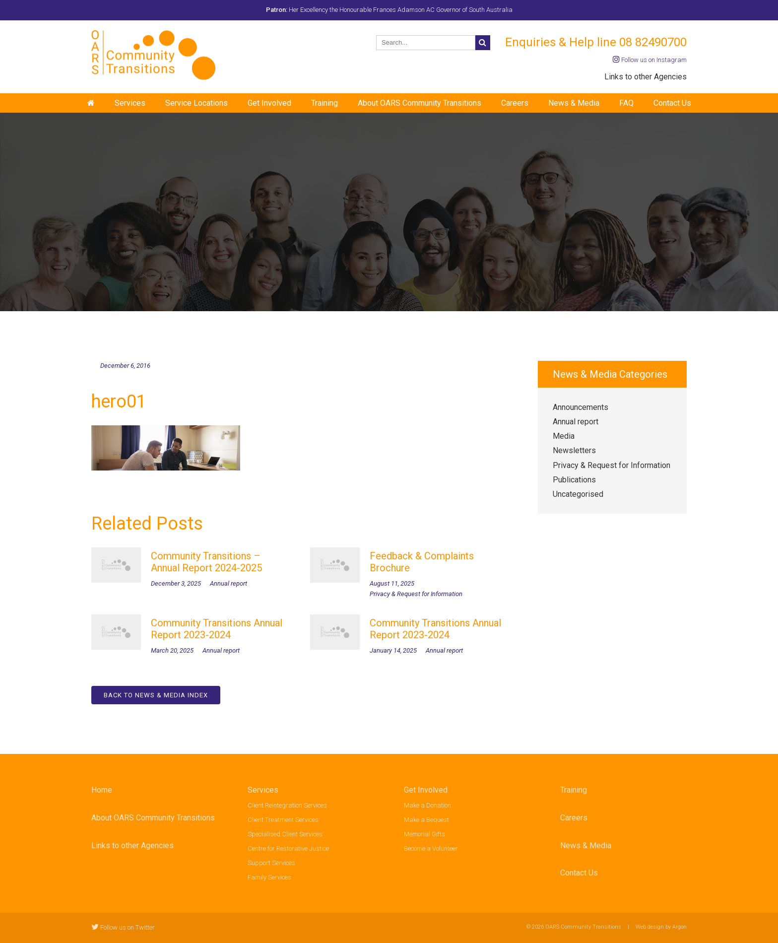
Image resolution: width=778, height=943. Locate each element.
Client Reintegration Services (287, 805)
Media (564, 436)
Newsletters (574, 450)
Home (101, 790)
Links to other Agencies (645, 76)
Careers (514, 103)
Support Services (271, 863)
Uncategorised (578, 494)
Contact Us (672, 103)
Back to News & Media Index (156, 695)
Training (324, 103)
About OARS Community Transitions (419, 103)
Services (130, 103)
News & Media (573, 103)
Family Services (269, 877)
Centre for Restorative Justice (288, 848)
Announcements (580, 407)
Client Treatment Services (283, 819)
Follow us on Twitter (123, 927)
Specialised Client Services (285, 834)
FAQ (626, 103)
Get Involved (269, 103)
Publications (574, 479)
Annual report (575, 421)
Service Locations (196, 103)
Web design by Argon (661, 927)
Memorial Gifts (424, 834)
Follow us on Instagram (650, 60)
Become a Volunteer (431, 848)
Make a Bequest (426, 819)
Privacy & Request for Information (611, 465)
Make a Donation (427, 805)
